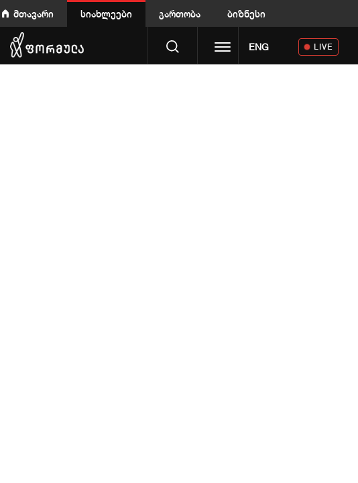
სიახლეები (106, 13)
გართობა (179, 13)
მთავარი (33, 13)
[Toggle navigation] (222, 48)
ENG (259, 47)
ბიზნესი (246, 13)
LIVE (323, 47)
